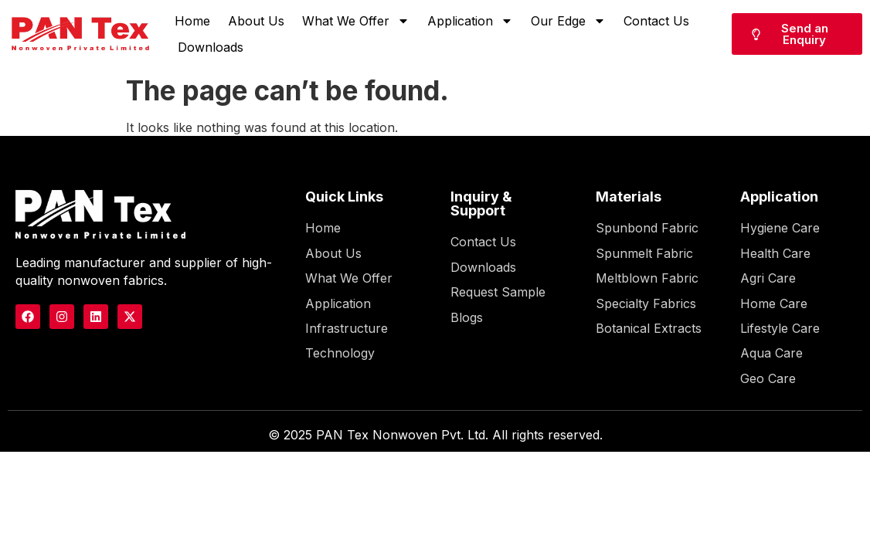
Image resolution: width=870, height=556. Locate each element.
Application (470, 21)
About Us (256, 21)
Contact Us (656, 21)
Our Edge (568, 21)
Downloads (210, 47)
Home (192, 21)
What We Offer (356, 21)
